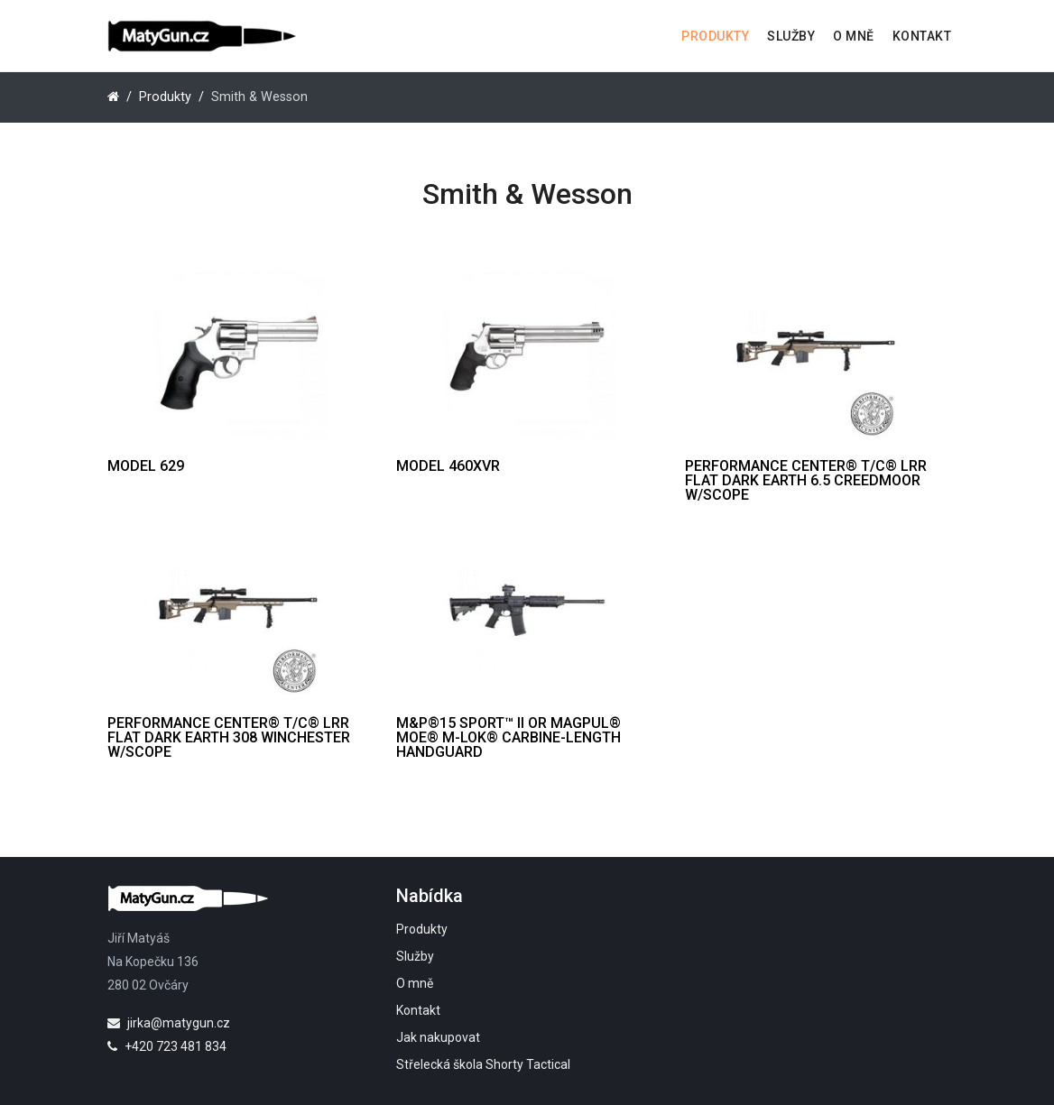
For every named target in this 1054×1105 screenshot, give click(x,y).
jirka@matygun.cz (168, 1023)
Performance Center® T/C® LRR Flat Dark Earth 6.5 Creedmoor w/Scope (806, 480)
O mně (853, 36)
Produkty (715, 36)
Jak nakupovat (438, 1037)
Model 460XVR (448, 465)
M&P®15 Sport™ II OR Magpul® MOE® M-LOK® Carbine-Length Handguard (508, 737)
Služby (791, 36)
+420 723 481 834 (167, 1046)
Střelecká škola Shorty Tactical (483, 1064)
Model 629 (145, 465)
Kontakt (922, 36)
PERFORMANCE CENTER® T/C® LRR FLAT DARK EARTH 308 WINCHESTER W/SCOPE (228, 737)
